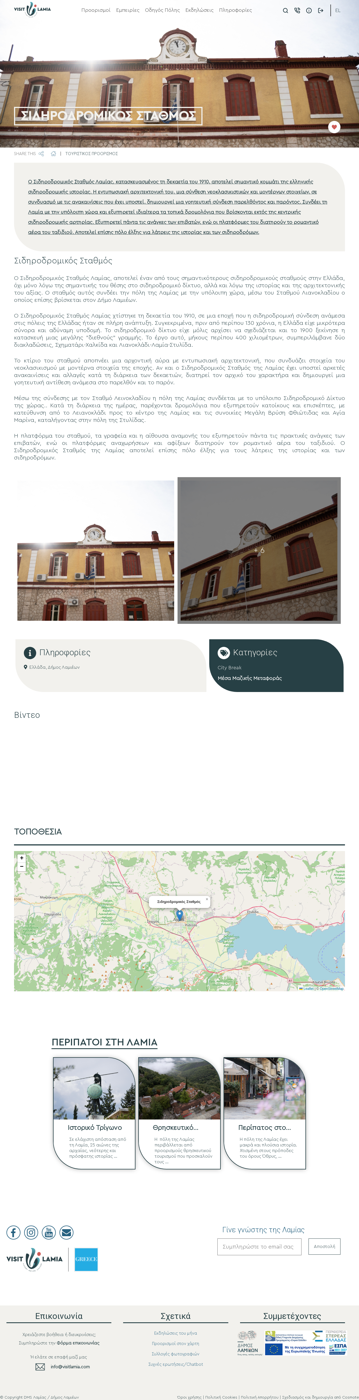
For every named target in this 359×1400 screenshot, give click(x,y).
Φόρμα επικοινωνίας (78, 1343)
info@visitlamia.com (70, 1367)
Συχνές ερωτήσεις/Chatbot (175, 1364)
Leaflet (306, 989)
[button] (179, 915)
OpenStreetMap (332, 989)
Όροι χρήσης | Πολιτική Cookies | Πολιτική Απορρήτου (228, 1397)
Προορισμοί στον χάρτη (175, 1344)
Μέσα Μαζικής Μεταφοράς (250, 678)
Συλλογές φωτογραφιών (175, 1354)
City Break (229, 667)
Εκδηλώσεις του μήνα (175, 1333)
